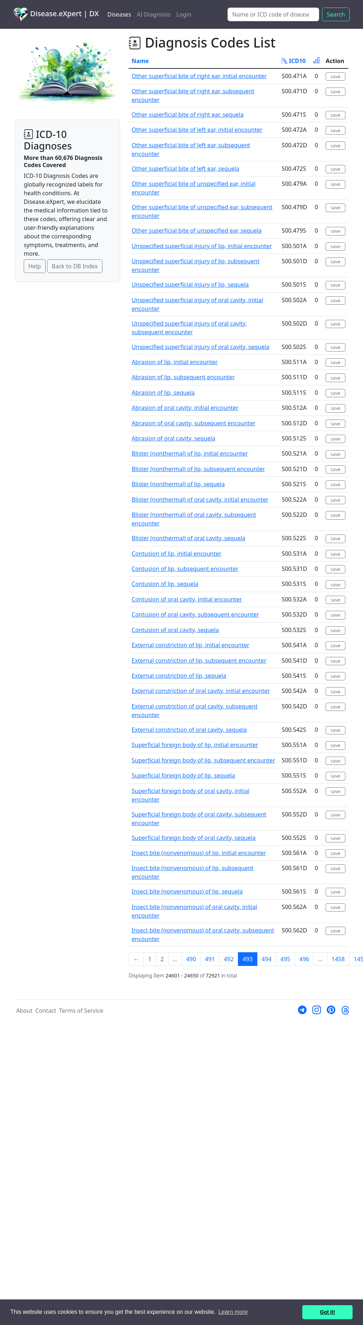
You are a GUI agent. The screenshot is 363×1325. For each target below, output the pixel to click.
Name (140, 61)
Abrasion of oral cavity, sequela (173, 438)
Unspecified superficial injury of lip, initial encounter (202, 246)
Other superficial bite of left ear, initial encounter (197, 130)
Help (34, 266)
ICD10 (294, 61)
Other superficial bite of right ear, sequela (187, 114)
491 (210, 959)
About (24, 1010)
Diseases (119, 14)
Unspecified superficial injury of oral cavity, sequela (200, 347)
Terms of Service (81, 1010)
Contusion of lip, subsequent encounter (185, 569)
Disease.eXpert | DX (56, 14)
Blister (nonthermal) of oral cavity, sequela (188, 538)
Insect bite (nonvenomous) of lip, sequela (187, 891)
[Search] (273, 14)
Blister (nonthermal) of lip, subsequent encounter (198, 469)
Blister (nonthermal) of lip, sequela (178, 484)
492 (229, 959)
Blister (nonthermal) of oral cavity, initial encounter (200, 499)
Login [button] (183, 14)
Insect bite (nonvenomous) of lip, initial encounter (199, 853)
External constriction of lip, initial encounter (190, 645)
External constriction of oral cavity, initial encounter (201, 691)
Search (336, 14)
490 (191, 959)
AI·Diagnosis (154, 14)
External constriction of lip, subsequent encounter (199, 660)
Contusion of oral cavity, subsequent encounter (195, 614)
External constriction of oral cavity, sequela (189, 730)
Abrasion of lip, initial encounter (175, 362)
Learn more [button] (233, 1312)
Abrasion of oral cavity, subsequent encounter (193, 423)
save (335, 76)
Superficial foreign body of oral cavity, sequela (194, 838)
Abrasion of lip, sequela (163, 393)
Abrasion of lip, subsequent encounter (183, 377)
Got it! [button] (327, 1312)
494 (266, 959)
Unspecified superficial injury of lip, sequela (190, 284)
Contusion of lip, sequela (165, 584)
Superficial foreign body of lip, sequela (183, 775)
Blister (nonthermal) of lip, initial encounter (190, 453)
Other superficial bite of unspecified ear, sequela (197, 230)
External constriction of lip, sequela (179, 676)
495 (285, 959)
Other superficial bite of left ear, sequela (185, 169)
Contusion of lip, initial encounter (176, 554)
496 (304, 959)
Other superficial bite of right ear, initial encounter (199, 76)
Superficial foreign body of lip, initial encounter (195, 745)
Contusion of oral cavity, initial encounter (187, 599)
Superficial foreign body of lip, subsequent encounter (203, 760)
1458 (338, 959)
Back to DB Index (75, 266)
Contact (45, 1010)
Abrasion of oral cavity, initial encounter (185, 408)
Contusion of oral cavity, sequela (175, 630)
